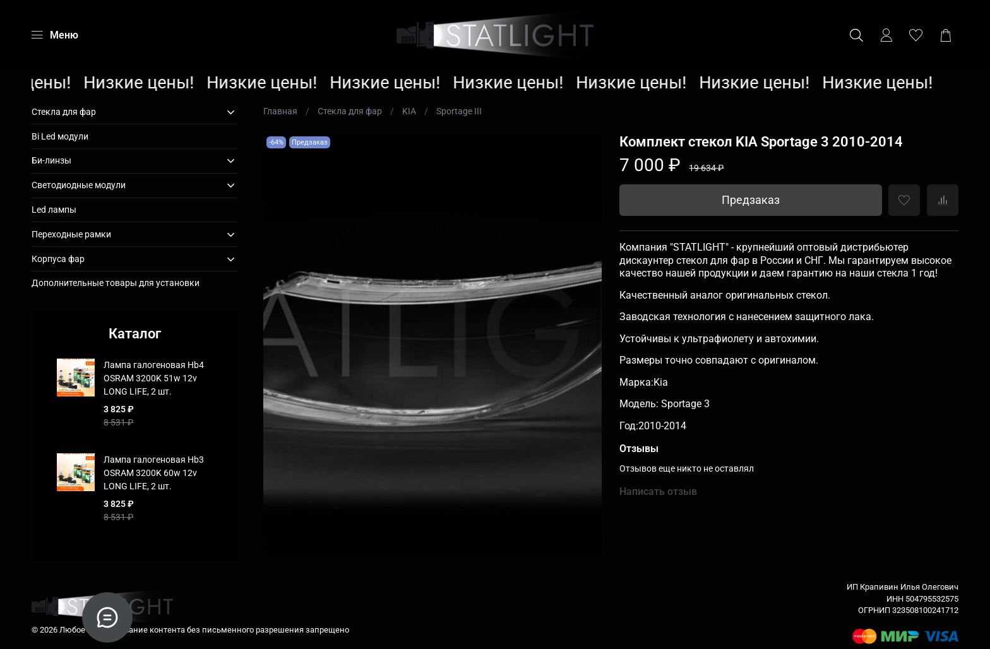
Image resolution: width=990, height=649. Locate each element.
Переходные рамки (71, 234)
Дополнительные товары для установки (116, 283)
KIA (409, 111)
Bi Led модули (60, 136)
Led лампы (54, 210)
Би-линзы (51, 160)
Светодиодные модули (79, 185)
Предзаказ (751, 200)
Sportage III (459, 111)
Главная (280, 111)
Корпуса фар (58, 259)
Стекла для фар (350, 111)
